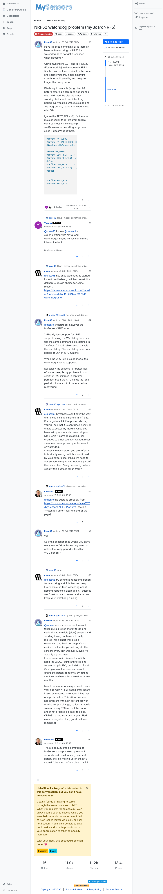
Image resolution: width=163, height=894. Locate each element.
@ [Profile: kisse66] (49, 231)
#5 (90, 409)
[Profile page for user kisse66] (38, 44)
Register (42, 851)
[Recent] (15, 22)
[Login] (148, 3)
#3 (90, 271)
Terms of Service (114, 889)
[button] (15, 884)
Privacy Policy (94, 889)
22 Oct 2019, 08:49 (69, 409)
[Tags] (15, 28)
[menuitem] (148, 3)
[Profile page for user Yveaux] (38, 225)
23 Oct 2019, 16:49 (70, 620)
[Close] (87, 788)
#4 (90, 320)
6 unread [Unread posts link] (111, 89)
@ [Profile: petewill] (70, 231)
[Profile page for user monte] (38, 273)
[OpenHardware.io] (15, 9)
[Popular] (15, 34)
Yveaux (48, 223)
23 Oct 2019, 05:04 (69, 575)
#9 (90, 620)
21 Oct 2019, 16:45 (70, 320)
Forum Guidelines (74, 889)
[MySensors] (15, 3)
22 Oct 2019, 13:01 (70, 531)
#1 (90, 42)
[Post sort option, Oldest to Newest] (116, 47)
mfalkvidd (49, 491)
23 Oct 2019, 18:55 (62, 743)
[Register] (148, 17)
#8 (90, 575)
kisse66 (48, 42)
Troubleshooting (43, 34)
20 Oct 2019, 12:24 (70, 42)
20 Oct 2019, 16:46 (62, 226)
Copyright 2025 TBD (51, 889)
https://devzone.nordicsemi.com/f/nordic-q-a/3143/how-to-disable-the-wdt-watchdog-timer (67, 294)
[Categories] (15, 15)
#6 (90, 491)
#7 (90, 531)
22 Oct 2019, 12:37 (62, 495)
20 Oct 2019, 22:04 (69, 271)
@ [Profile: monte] (49, 324)
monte (47, 271)
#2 (90, 223)
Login (53, 851)
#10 (89, 739)
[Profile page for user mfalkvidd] (38, 493)
